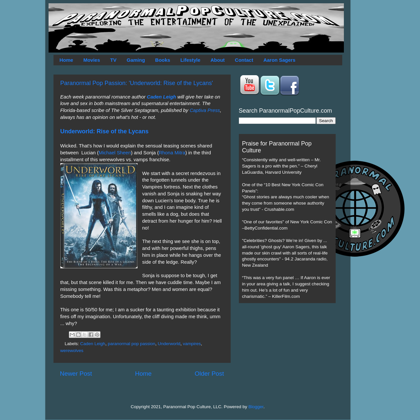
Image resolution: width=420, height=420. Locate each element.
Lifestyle (190, 60)
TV (113, 60)
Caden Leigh (161, 96)
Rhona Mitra (172, 152)
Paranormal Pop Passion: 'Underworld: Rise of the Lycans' (136, 83)
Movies (91, 60)
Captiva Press (205, 110)
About (218, 60)
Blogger (255, 406)
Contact (244, 60)
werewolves (72, 350)
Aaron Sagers (279, 60)
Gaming (136, 60)
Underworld (169, 343)
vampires (192, 343)
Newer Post (76, 373)
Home (66, 60)
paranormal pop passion (131, 343)
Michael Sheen (115, 152)
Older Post (209, 373)
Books (162, 60)
